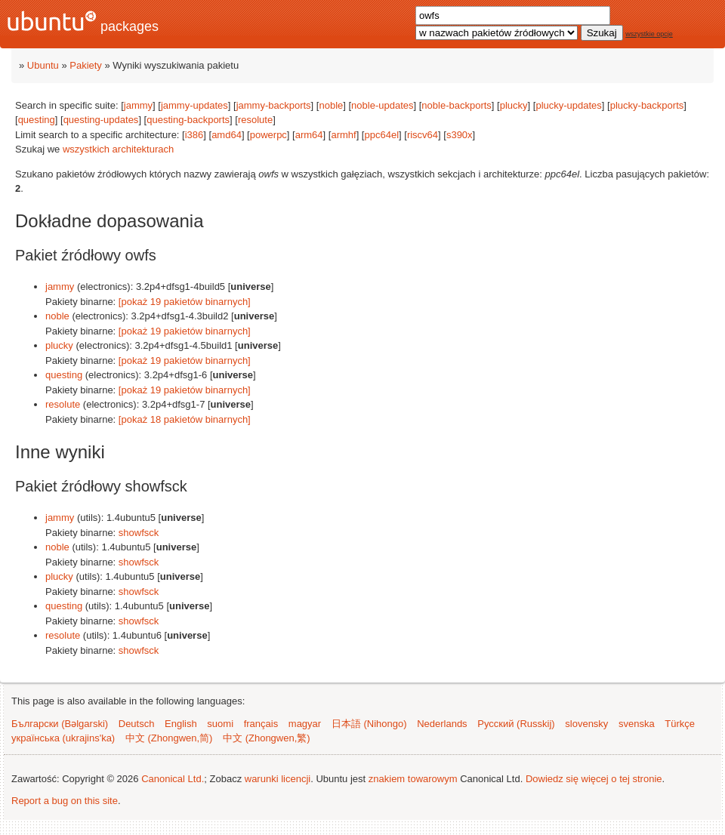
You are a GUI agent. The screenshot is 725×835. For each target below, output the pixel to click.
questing (36, 119)
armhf (343, 134)
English (181, 723)
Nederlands (442, 723)
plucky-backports (647, 105)
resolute (255, 119)
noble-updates (382, 105)
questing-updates (101, 119)
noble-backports (456, 105)
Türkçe (680, 723)
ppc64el (381, 134)
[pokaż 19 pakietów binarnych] (185, 301)
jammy (138, 105)
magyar (304, 723)
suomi (220, 723)
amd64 (226, 134)
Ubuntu (43, 65)
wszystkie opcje (649, 34)
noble (331, 105)
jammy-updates (194, 105)
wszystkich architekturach (118, 149)
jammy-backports (273, 105)
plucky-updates (568, 105)
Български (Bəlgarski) (59, 723)
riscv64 (422, 134)
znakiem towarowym (413, 778)
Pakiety (85, 65)
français (261, 723)
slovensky (586, 723)
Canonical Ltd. (172, 778)
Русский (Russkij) (515, 723)
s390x (459, 134)
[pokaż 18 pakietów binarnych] (185, 419)
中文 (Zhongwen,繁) (266, 738)
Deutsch (137, 723)
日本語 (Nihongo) (369, 723)
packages (83, 22)
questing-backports (188, 119)
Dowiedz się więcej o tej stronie (594, 778)
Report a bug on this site (64, 800)
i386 (194, 134)
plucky (514, 105)
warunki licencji (277, 778)
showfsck (139, 532)
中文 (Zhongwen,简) (169, 738)
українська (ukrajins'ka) (63, 738)
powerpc (268, 134)
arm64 (309, 134)
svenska (637, 723)
